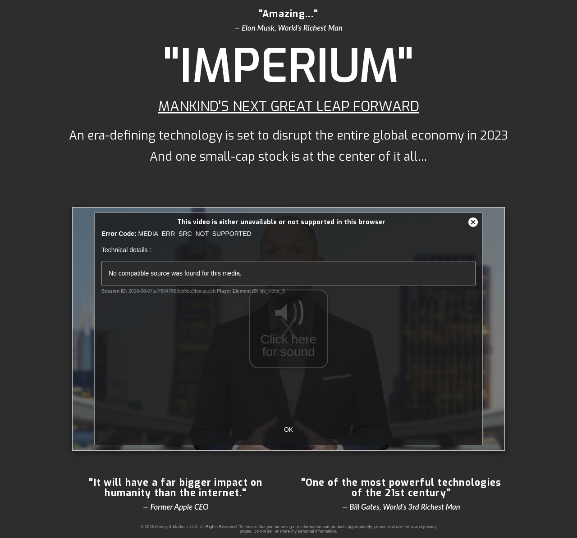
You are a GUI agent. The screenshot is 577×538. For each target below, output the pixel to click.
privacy (430, 526)
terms (408, 526)
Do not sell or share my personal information (295, 531)
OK (288, 429)
